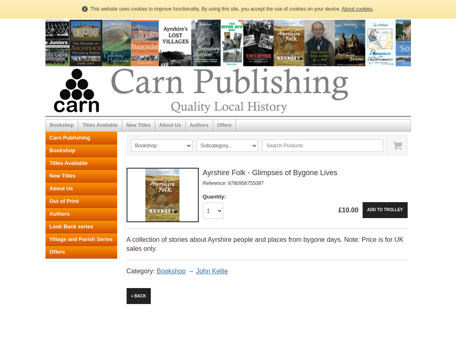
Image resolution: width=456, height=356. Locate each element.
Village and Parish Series (81, 239)
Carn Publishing (70, 138)
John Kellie (212, 271)
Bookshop (62, 125)
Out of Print (64, 201)
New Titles (138, 125)
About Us (170, 125)
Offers (224, 125)
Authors (199, 125)
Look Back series (71, 226)
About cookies (357, 9)
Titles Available (100, 125)
